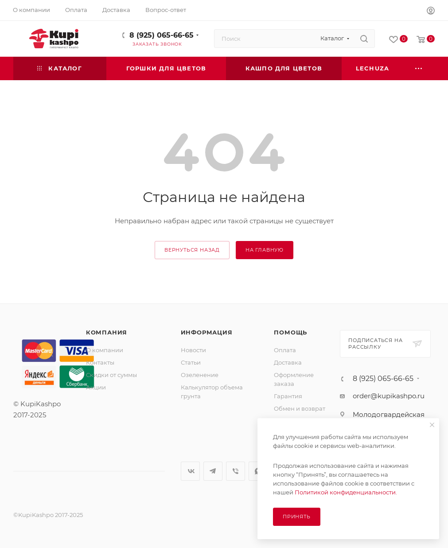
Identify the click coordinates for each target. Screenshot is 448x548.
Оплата (285, 350)
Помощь (290, 332)
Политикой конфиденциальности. (346, 492)
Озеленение (199, 374)
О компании (104, 350)
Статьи (191, 362)
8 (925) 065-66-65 (161, 35)
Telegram (212, 471)
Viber (235, 471)
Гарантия (288, 396)
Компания (106, 332)
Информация (207, 332)
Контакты (100, 362)
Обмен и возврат (299, 408)
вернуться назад (192, 250)
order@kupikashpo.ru (389, 396)
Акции (96, 387)
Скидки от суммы (111, 374)
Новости (193, 350)
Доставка (288, 362)
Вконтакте (190, 471)
